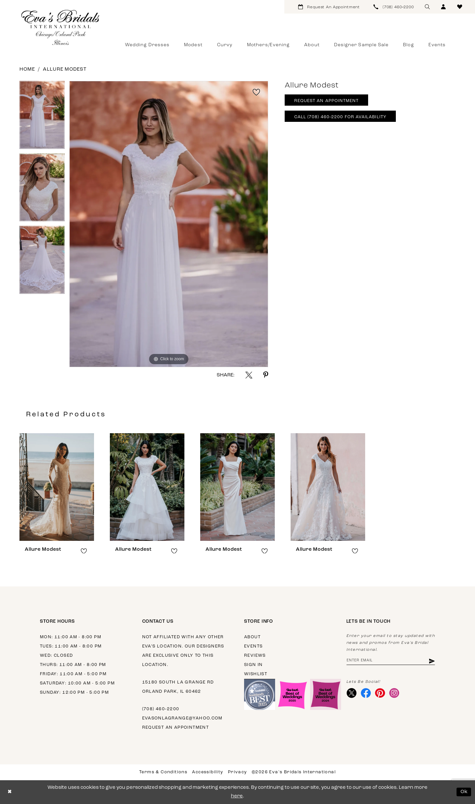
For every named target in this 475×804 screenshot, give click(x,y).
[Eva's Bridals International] (60, 27)
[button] (443, 7)
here (237, 796)
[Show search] (427, 7)
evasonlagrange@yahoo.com (182, 718)
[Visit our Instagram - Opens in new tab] (394, 693)
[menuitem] (329, 7)
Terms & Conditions (163, 772)
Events (253, 646)
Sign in (253, 665)
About (252, 637)
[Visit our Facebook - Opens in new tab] (366, 693)
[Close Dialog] (10, 792)
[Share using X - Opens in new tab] (248, 374)
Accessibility (207, 772)
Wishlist (255, 674)
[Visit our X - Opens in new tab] (351, 693)
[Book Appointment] (329, 7)
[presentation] (56, 487)
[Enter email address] (390, 661)
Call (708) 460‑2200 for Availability (340, 117)
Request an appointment (175, 727)
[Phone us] (394, 7)
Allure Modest (64, 69)
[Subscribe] (431, 661)
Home (27, 69)
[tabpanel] (42, 117)
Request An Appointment (326, 101)
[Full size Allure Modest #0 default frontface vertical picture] (169, 224)
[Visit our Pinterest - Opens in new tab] (380, 693)
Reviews (255, 655)
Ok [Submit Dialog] (464, 791)
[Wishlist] (460, 7)
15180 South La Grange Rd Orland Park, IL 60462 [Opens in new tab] (178, 687)
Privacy (237, 772)
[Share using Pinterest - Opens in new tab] (265, 374)
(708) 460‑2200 (160, 709)
